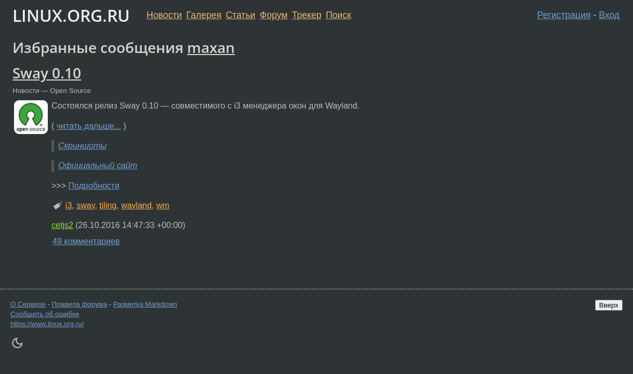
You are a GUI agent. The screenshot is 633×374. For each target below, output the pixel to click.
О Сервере (28, 304)
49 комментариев (86, 241)
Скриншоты (82, 145)
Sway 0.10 (46, 73)
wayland (136, 205)
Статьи (240, 15)
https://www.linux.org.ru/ (47, 324)
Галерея (204, 15)
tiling (107, 205)
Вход (609, 15)
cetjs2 (62, 225)
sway (85, 205)
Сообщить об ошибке (45, 314)
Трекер (307, 15)
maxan (211, 47)
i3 (68, 205)
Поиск (338, 15)
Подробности (93, 185)
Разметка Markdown (145, 304)
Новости (164, 15)
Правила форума (80, 304)
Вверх (608, 305)
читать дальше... (89, 126)
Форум (273, 15)
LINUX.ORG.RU (71, 15)
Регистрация (564, 15)
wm (162, 205)
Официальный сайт (97, 165)
